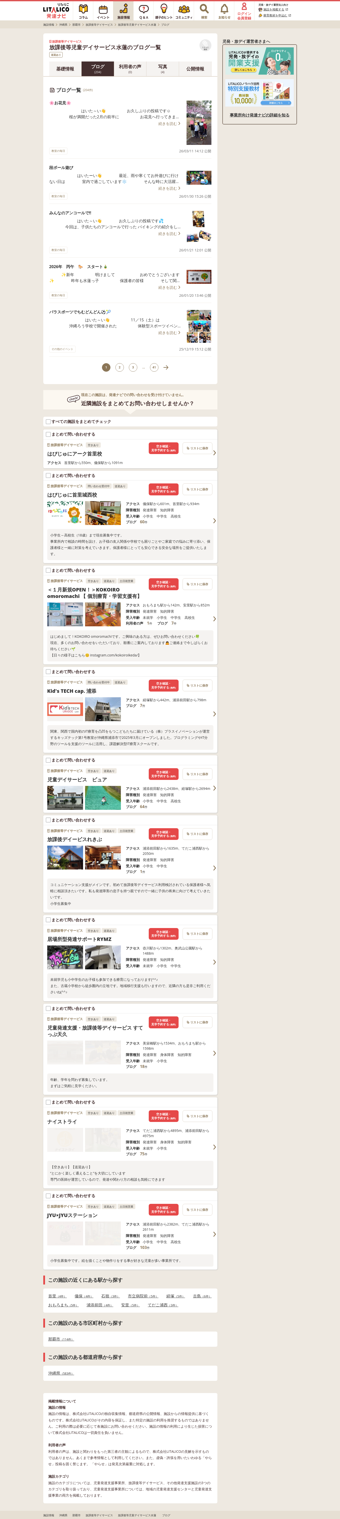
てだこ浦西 (163, 1305)
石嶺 (110, 1296)
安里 (130, 1305)
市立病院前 (143, 1296)
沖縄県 (61, 1373)
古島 (202, 1296)
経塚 (175, 1296)
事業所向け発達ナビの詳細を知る (260, 115)
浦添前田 (100, 1305)
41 (154, 367)
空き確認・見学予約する (163, 448)
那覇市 (61, 1339)
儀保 (84, 1296)
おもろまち (63, 1305)
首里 (57, 1296)
